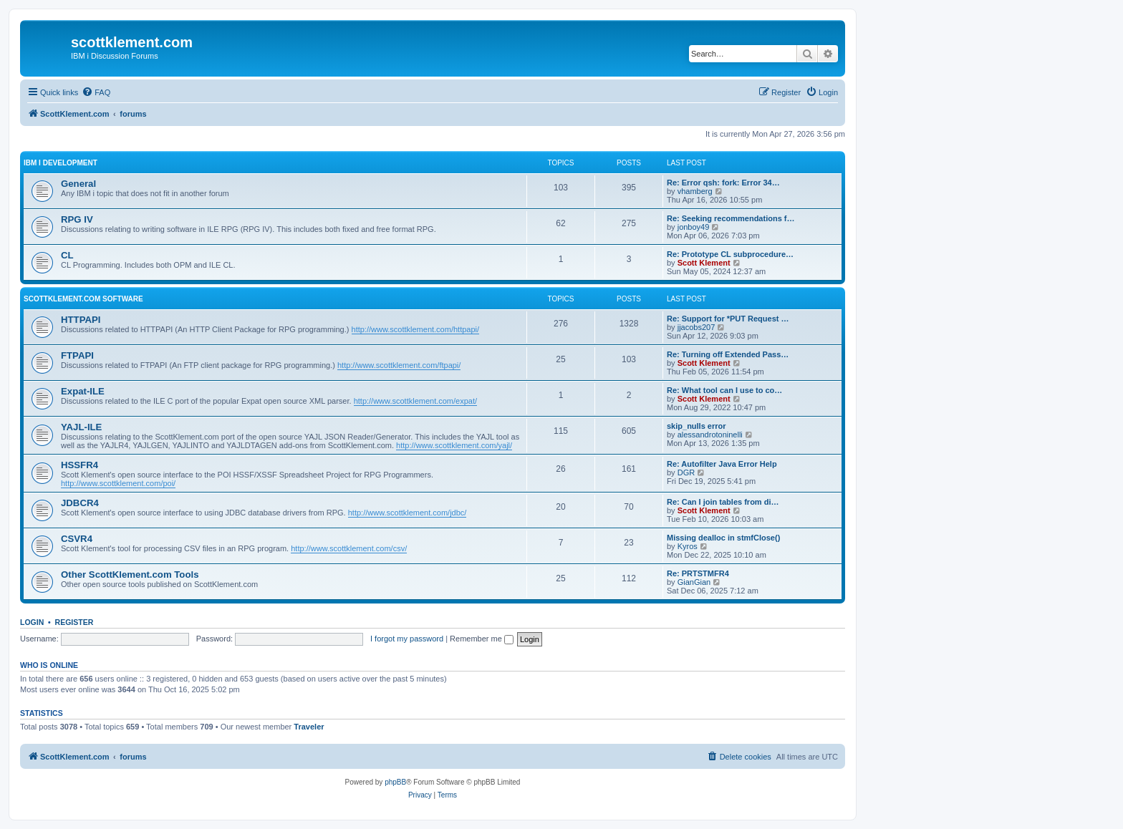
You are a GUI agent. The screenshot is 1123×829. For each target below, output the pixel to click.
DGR (686, 472)
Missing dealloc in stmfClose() (723, 537)
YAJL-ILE (81, 427)
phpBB (395, 782)
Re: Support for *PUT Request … (728, 318)
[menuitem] (96, 92)
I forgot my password (406, 638)
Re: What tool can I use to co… (724, 390)
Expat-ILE (83, 391)
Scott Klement (704, 262)
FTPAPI (77, 355)
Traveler (309, 726)
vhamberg (695, 191)
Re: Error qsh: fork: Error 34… (723, 182)
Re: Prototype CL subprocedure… (730, 254)
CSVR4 (76, 538)
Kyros (688, 546)
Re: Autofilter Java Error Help (722, 464)
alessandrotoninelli (710, 434)
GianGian (694, 582)
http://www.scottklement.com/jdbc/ (407, 512)
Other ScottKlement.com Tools (129, 574)
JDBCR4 (80, 503)
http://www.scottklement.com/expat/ (415, 401)
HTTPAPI (80, 319)
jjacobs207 (696, 327)
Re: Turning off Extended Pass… (728, 354)
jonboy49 (694, 227)
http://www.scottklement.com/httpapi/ (416, 329)
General (78, 183)
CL (67, 255)
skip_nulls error (696, 426)
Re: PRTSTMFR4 (698, 573)
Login (32, 622)
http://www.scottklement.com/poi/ (118, 483)
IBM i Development (60, 163)
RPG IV (77, 219)
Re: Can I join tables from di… (723, 502)
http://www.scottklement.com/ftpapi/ (399, 365)
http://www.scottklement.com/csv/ (349, 548)
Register (74, 622)
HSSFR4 (79, 465)
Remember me (482, 638)
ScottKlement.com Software (83, 299)
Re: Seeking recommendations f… (731, 218)
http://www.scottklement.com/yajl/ (454, 445)
